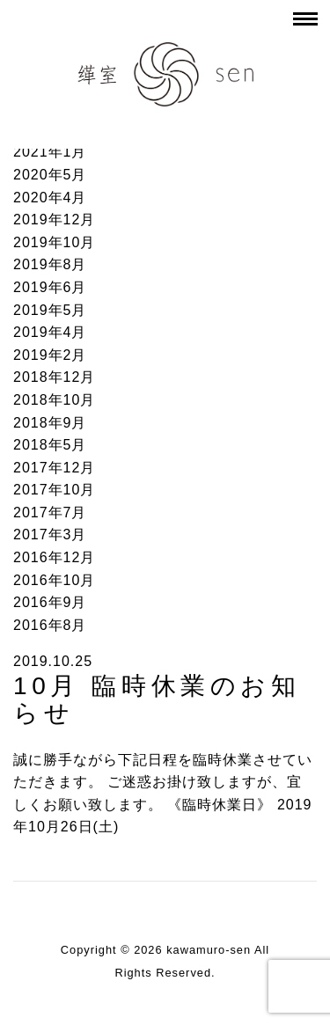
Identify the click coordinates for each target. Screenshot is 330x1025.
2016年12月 (54, 557)
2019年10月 (54, 242)
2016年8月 (50, 625)
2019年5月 (50, 310)
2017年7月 (50, 512)
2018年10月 (54, 399)
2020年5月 (50, 174)
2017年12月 (54, 467)
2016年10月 (54, 580)
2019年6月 (50, 287)
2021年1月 (50, 151)
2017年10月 (54, 489)
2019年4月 (50, 332)
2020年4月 (50, 197)
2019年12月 (54, 219)
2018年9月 (50, 422)
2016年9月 (50, 602)
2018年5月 (50, 444)
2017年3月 (50, 534)
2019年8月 (50, 264)
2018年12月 (54, 377)
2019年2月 (50, 355)
